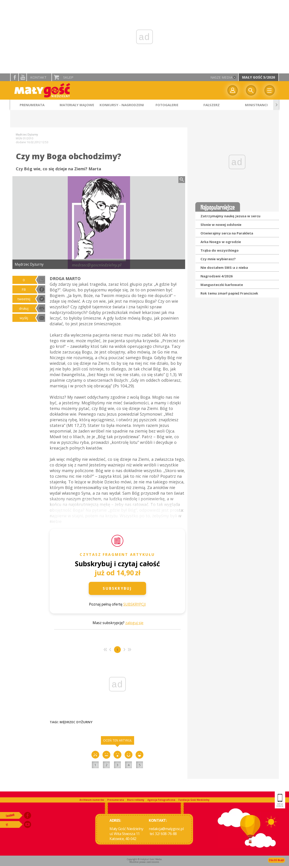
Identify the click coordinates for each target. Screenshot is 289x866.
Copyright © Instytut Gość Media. (144, 859)
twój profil (232, 90)
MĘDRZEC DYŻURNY (76, 722)
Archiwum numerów (91, 799)
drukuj (23, 308)
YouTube (22, 77)
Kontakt (38, 77)
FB (24, 289)
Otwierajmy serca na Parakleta (226, 233)
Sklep (68, 77)
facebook (14, 77)
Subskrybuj (117, 588)
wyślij (24, 318)
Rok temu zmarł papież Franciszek (229, 293)
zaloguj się (134, 622)
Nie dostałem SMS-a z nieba (224, 267)
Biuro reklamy (135, 799)
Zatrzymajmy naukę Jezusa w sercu (230, 216)
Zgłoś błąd (276, 860)
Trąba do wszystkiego (219, 250)
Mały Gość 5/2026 (258, 77)
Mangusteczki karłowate (221, 285)
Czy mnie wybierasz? (218, 259)
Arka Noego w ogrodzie (220, 242)
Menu (269, 90)
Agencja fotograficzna (161, 799)
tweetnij (23, 299)
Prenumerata (115, 799)
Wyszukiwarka (251, 90)
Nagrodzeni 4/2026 (216, 276)
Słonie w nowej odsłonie (220, 224)
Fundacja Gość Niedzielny (194, 799)
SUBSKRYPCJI (134, 604)
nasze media (221, 77)
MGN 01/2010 (24, 138)
